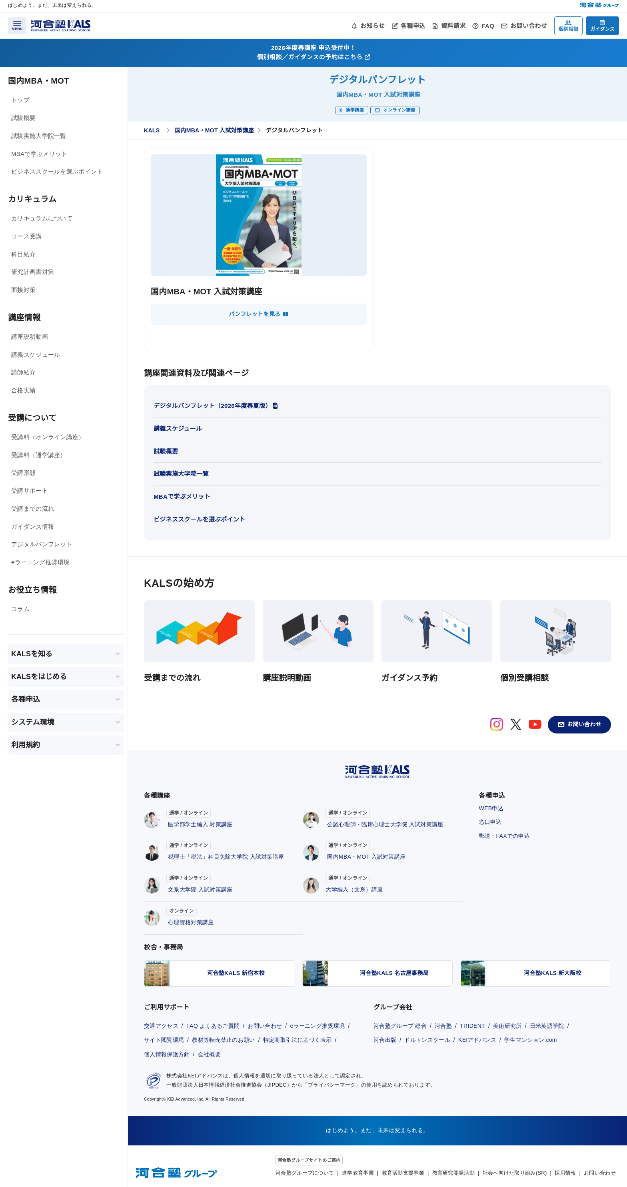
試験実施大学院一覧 (38, 135)
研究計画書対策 (32, 271)
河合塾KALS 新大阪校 (552, 973)
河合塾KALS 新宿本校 (236, 973)
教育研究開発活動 (453, 1173)
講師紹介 (23, 372)
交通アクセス (161, 1026)
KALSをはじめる (39, 677)
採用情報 (565, 1173)
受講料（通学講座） (38, 455)
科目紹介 (23, 254)
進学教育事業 (358, 1173)
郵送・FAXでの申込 (504, 836)
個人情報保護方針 (167, 1054)
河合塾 (443, 1026)
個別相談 (568, 29)
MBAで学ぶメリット (39, 153)
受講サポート (29, 490)
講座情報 (24, 317)
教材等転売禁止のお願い (223, 1040)
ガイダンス (602, 29)
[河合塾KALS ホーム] (60, 25)
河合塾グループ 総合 (400, 1026)
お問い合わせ (528, 25)
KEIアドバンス (477, 1040)
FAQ (487, 25)
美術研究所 (507, 1026)
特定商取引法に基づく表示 (297, 1040)
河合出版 (384, 1040)
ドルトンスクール (427, 1040)
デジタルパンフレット (41, 544)
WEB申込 (491, 808)
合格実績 (23, 390)
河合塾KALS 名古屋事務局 (394, 973)
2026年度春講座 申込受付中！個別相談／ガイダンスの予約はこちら (313, 52)
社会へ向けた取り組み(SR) (515, 1173)
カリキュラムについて (41, 218)
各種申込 (413, 25)
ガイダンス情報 (32, 526)
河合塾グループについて (305, 1173)
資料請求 (453, 25)
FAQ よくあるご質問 (213, 1026)
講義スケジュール (35, 354)
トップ (20, 99)
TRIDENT (472, 1026)
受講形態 (23, 472)
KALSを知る (31, 654)
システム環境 (32, 722)
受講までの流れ (32, 508)
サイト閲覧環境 (164, 1040)
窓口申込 (490, 822)
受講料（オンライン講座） (48, 437)
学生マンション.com (530, 1040)
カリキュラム (32, 199)
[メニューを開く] (17, 25)
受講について (32, 418)
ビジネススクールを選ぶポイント (57, 171)
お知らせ (372, 25)
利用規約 (25, 745)
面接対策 (23, 289)
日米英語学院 (547, 1026)
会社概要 (209, 1054)
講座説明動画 (29, 336)
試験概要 (23, 117)
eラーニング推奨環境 (40, 562)
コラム (20, 608)
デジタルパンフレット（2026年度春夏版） (216, 405)
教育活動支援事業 (403, 1173)
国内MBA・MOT (38, 80)
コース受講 (26, 236)
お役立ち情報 (32, 590)
